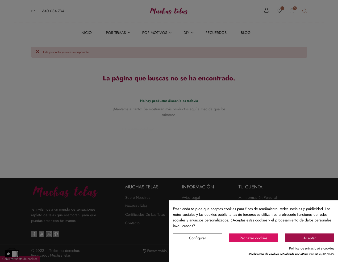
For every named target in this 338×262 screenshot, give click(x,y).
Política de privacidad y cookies (311, 248)
